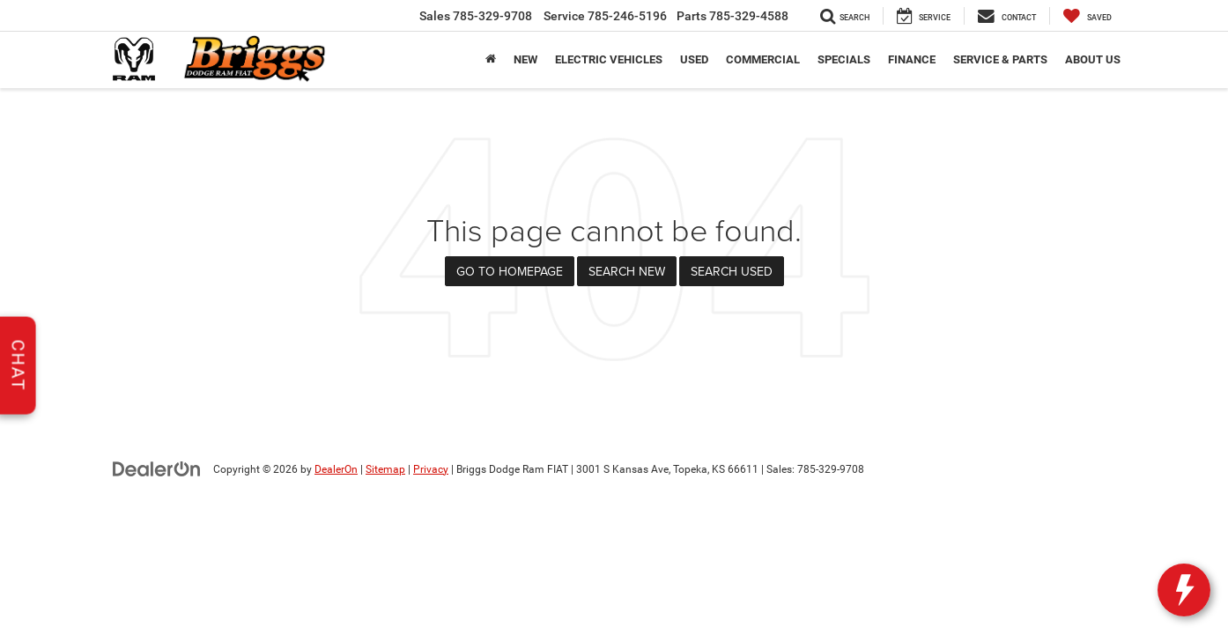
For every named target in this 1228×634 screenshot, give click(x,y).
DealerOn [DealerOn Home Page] (336, 469)
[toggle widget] (1184, 590)
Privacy (430, 469)
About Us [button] (1093, 59)
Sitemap (385, 469)
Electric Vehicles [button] (608, 59)
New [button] (525, 59)
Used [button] (694, 59)
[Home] (491, 60)
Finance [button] (912, 59)
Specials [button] (843, 59)
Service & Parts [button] (1000, 59)
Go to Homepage (509, 271)
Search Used (732, 271)
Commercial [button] (763, 59)
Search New (626, 271)
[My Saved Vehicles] (1087, 16)
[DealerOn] (157, 468)
